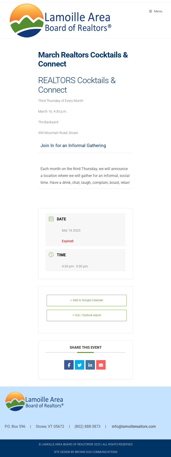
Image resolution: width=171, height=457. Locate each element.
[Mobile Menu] (155, 11)
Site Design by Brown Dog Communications (85, 452)
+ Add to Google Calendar (86, 300)
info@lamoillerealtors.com (134, 426)
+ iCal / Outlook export (86, 315)
